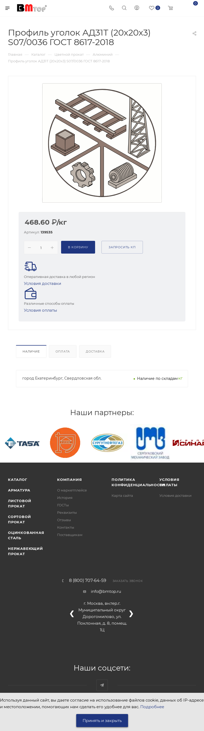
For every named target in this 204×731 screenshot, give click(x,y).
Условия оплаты (40, 310)
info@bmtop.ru (106, 591)
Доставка (95, 351)
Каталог (17, 479)
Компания (69, 479)
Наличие (31, 351)
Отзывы (64, 520)
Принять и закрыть (102, 720)
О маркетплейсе (72, 490)
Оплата (63, 351)
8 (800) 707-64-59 (87, 580)
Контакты (65, 527)
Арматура (19, 490)
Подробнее (152, 706)
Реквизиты (67, 512)
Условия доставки (42, 283)
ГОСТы (63, 505)
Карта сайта (122, 495)
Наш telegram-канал (102, 685)
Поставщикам (69, 535)
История (65, 497)
